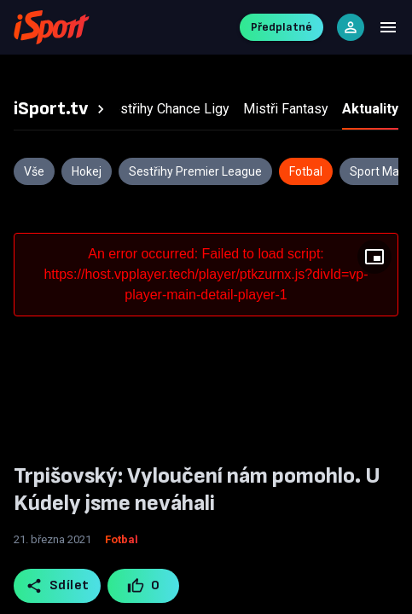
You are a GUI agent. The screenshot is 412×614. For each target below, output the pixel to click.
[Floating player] (374, 257)
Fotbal (121, 539)
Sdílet (58, 585)
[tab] (61, 109)
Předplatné (281, 27)
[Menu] (388, 27)
